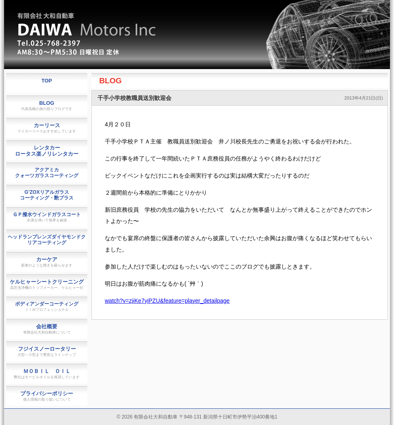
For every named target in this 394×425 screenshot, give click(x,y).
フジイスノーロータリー (46, 351)
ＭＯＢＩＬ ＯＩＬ (47, 373)
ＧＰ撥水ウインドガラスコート (47, 217)
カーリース (46, 127)
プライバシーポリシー (46, 395)
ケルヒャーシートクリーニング (47, 284)
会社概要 (47, 328)
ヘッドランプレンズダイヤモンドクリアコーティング (47, 239)
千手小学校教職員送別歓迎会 (134, 98)
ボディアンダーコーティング (46, 306)
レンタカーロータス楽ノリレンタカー (46, 151)
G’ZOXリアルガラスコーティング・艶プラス (47, 195)
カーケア (46, 261)
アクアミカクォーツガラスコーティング (46, 172)
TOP (46, 81)
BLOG (110, 80)
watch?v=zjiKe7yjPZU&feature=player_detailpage (167, 300)
